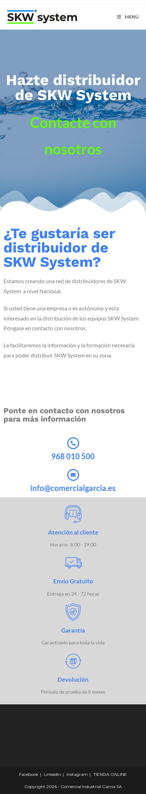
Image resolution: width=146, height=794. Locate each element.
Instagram (77, 774)
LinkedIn (52, 774)
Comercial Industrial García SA (91, 786)
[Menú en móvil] (128, 17)
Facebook (28, 774)
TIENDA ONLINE (110, 774)
